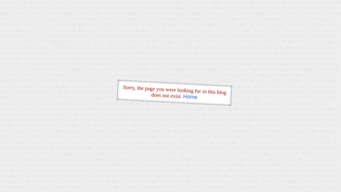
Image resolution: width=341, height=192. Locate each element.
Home (190, 96)
